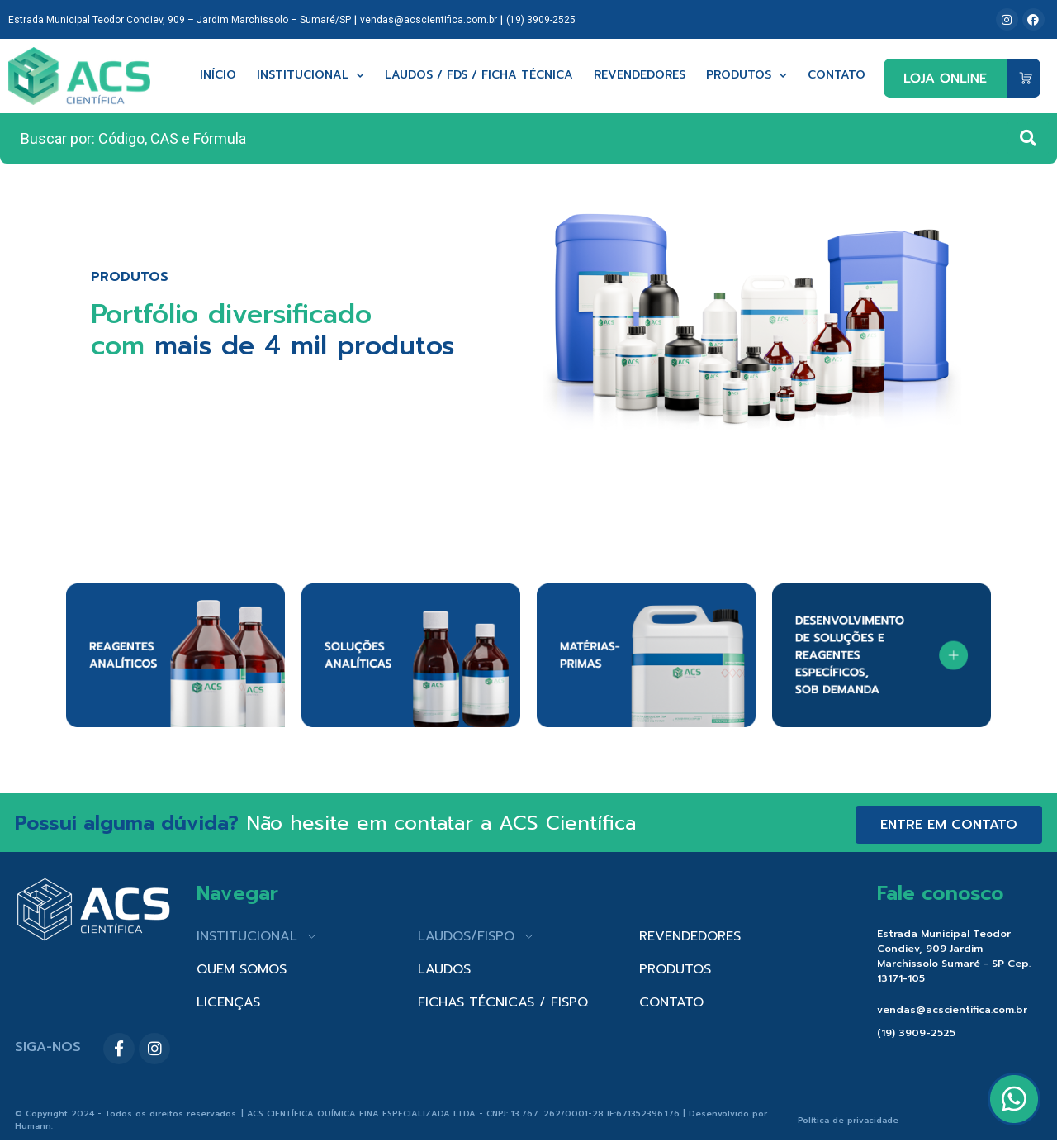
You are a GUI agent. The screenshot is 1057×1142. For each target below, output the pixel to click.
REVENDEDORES (690, 936)
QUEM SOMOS (242, 969)
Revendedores (639, 76)
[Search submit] (1028, 138)
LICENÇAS (228, 1002)
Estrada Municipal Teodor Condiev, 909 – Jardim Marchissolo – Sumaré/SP (179, 20)
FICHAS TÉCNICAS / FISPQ (503, 1002)
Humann (33, 1126)
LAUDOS (444, 969)
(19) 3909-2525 (541, 20)
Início (218, 76)
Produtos (746, 76)
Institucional (310, 76)
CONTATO (671, 1002)
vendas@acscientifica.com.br (428, 20)
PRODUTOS (675, 969)
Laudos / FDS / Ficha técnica (479, 76)
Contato (836, 76)
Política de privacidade (848, 1120)
